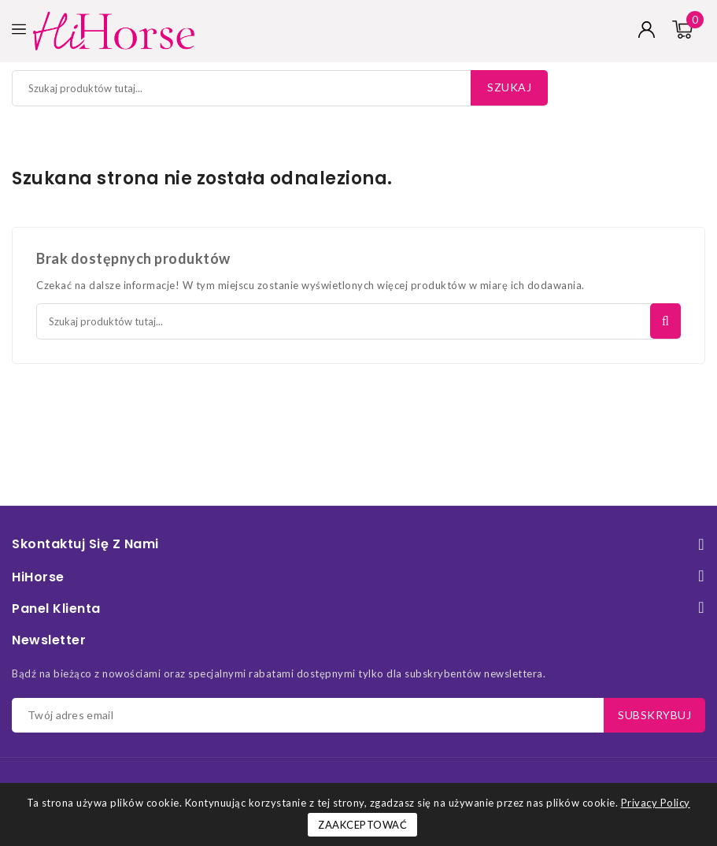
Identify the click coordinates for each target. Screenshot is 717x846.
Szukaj (509, 87)
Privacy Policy (655, 802)
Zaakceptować (362, 824)
